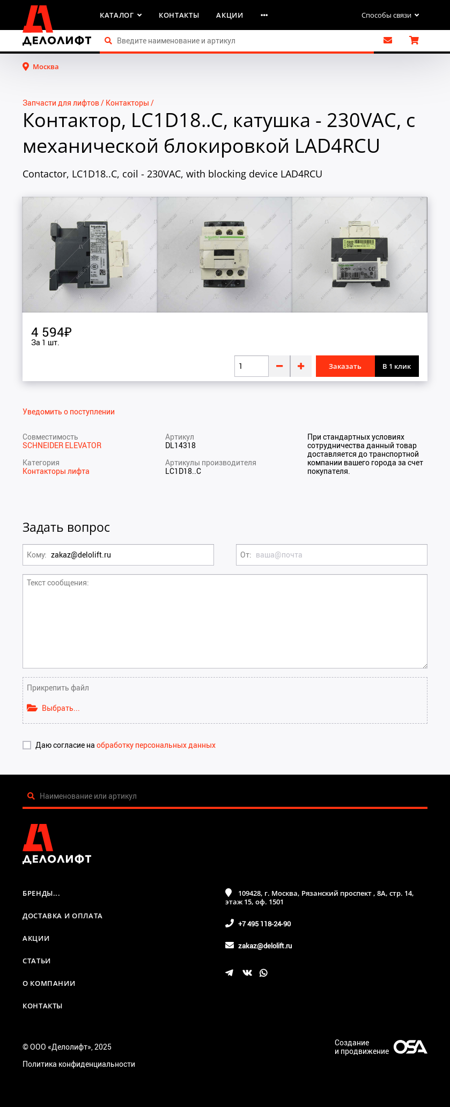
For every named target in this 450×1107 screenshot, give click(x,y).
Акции (229, 15)
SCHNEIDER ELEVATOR (62, 445)
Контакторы (127, 103)
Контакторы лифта (56, 471)
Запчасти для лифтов (61, 103)
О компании (49, 983)
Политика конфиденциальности (79, 1064)
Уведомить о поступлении (69, 411)
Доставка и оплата (63, 915)
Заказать (345, 366)
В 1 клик (396, 366)
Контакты (179, 15)
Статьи (37, 960)
